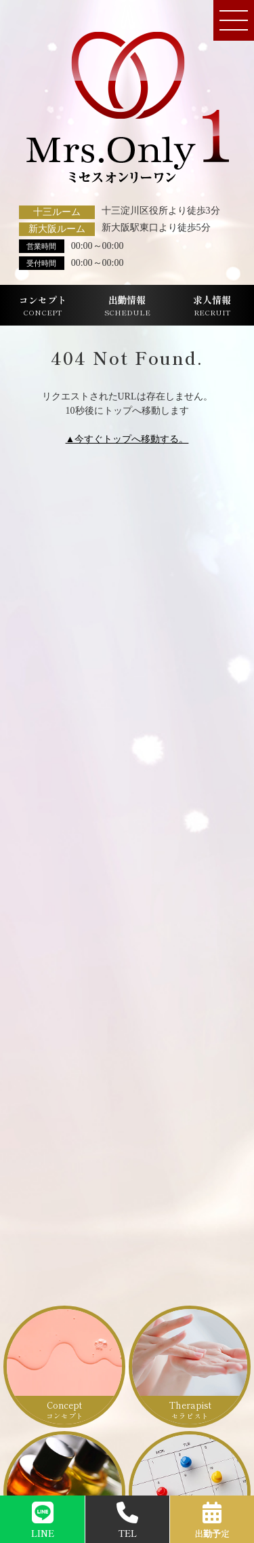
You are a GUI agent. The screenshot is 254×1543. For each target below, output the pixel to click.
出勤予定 (212, 1521)
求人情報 (212, 305)
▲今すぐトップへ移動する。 (127, 439)
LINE (42, 1521)
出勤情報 (127, 305)
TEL (127, 1521)
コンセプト (42, 305)
